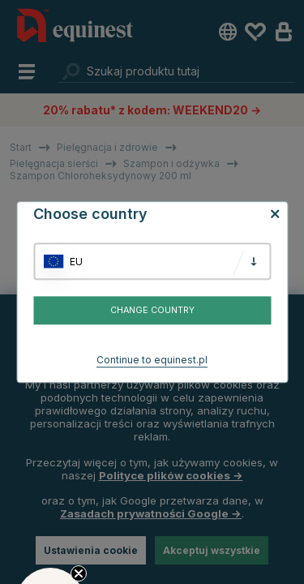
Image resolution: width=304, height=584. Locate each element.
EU (76, 262)
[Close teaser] (79, 573)
